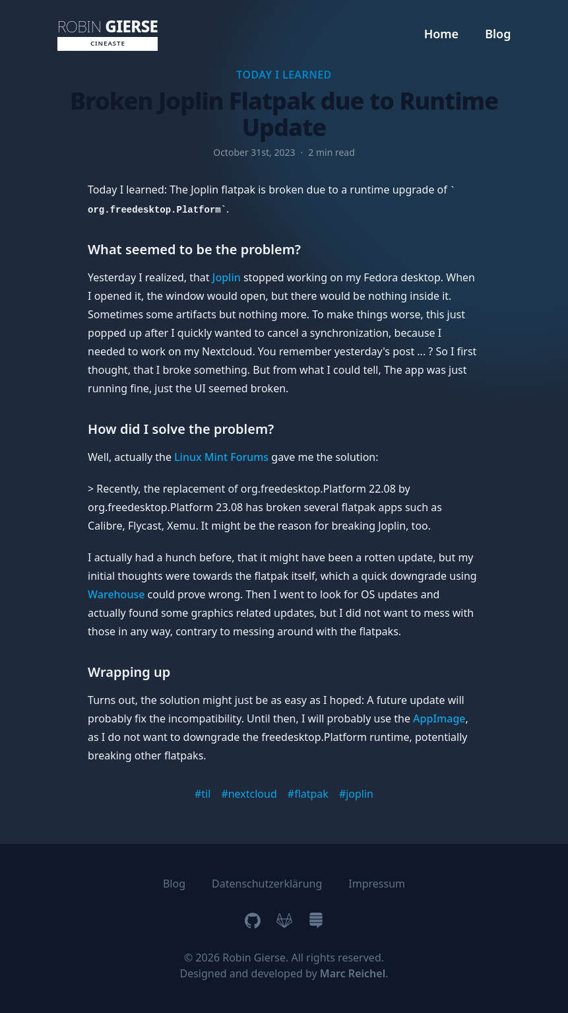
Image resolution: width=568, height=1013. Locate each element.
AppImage (439, 718)
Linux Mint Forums (221, 457)
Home (441, 34)
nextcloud (252, 793)
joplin (359, 793)
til (205, 793)
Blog (498, 34)
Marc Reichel (352, 973)
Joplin (226, 277)
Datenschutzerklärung (267, 883)
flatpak (311, 793)
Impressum (376, 883)
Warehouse (116, 594)
